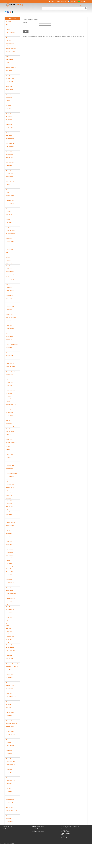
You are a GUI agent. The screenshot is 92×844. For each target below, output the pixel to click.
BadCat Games (9, 116)
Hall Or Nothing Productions (11, 379)
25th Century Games (10, 45)
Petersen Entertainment (11, 587)
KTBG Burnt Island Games (11, 442)
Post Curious (8, 614)
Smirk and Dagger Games (11, 696)
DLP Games (8, 257)
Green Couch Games (10, 369)
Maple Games (9, 495)
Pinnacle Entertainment (10, 595)
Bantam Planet (9, 119)
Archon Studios (9, 86)
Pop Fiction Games (10, 609)
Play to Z (8, 606)
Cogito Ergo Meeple (10, 203)
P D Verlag (8, 560)
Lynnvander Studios (10, 484)
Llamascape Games (10, 465)
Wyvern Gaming (9, 821)
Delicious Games (9, 249)
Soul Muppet (8, 701)
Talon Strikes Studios (10, 737)
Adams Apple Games (10, 51)
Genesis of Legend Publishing (12, 344)
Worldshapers (9, 815)
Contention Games (10, 208)
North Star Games (9, 549)
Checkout (83, 1)
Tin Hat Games (9, 772)
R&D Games (8, 625)
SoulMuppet (8, 704)
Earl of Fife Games (10, 276)
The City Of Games (10, 745)
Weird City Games (9, 807)
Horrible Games (9, 393)
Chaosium (8, 189)
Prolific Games (9, 617)
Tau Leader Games (10, 739)
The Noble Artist (9, 753)
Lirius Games (8, 462)
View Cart (73, 1)
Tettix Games (8, 742)
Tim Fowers (8, 766)
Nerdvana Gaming (9, 538)
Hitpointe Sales (9, 388)
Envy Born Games (9, 282)
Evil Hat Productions (10, 284)
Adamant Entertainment (11, 48)
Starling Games (9, 715)
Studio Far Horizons (10, 731)
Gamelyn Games (9, 336)
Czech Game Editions (10, 230)
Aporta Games (9, 75)
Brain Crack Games (10, 151)
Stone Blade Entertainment (11, 718)
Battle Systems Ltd (10, 121)
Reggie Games (9, 639)
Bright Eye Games (9, 157)
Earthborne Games (10, 279)
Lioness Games (9, 460)
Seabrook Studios (9, 674)
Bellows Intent (9, 124)
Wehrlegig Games (9, 804)
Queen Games (9, 623)
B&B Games (8, 108)
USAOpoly (8, 794)
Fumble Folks (9, 320)
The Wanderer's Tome (10, 761)
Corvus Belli (8, 211)
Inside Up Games (9, 409)
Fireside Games (9, 298)
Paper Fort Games (9, 571)
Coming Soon (8, 14)
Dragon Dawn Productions (11, 265)
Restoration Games (10, 644)
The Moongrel (9, 750)
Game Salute (8, 333)
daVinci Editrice (9, 235)
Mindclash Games (9, 514)
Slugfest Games (9, 693)
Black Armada (9, 135)
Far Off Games (9, 293)
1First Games (9, 40)
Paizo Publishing (9, 566)
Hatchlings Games (9, 382)
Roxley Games (9, 669)
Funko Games (9, 325)
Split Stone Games (10, 712)
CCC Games (8, 184)
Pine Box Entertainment (11, 593)
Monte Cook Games (10, 525)
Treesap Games (9, 777)
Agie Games (8, 54)
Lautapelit (8, 449)
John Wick (8, 417)
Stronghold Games (10, 726)
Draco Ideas (8, 260)
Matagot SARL (9, 500)
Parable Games (9, 574)
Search (78, 5)
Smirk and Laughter (10, 699)
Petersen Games (9, 590)
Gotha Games (9, 358)
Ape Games (8, 73)
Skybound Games (9, 688)
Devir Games (8, 254)
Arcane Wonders (9, 81)
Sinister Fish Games (10, 685)
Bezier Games (9, 130)
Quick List (25, 14)
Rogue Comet (9, 655)
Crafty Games (9, 214)
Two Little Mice (9, 783)
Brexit (7, 24)
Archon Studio (9, 83)
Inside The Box (9, 407)
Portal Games (9, 612)
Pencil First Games (10, 582)
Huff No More (8, 396)
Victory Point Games (10, 799)
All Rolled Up (8, 56)
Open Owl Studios (9, 555)
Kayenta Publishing (10, 426)
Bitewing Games (9, 132)
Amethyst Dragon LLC (10, 64)
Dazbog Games (9, 238)
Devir (7, 252)
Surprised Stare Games (10, 734)
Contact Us (74, 5)
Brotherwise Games (10, 159)
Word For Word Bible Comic (11, 810)
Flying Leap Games (10, 306)
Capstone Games (9, 176)
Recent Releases (16, 14)
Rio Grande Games (10, 647)
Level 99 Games (9, 454)
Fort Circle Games (9, 314)
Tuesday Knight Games (10, 780)
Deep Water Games (10, 246)
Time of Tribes (9, 769)
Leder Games (9, 451)
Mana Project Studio (10, 492)
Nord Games (8, 546)
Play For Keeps (9, 601)
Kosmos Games (9, 439)
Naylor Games (9, 533)
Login (58, 1)
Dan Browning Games (10, 233)
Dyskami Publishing (10, 274)
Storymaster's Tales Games (11, 723)
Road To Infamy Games (11, 650)
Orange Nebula (9, 557)
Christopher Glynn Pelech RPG (12, 197)
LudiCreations (9, 479)
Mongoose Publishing (10, 522)
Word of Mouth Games (10, 813)
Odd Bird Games (9, 552)
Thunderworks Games (10, 764)
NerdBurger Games (10, 536)
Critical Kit (8, 219)
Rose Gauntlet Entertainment (12, 663)
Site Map (33, 830)
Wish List (63, 1)
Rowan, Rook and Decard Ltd (12, 666)
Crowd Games (9, 222)
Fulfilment (8, 29)
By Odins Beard (9, 165)
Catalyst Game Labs (10, 181)
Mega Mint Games (9, 506)
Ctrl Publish (8, 225)
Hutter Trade (8, 398)
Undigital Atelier (9, 791)
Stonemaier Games (10, 720)
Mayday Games (9, 503)
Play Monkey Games (10, 604)
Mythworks (8, 530)
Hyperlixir (8, 401)
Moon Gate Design (10, 528)
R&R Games (8, 628)
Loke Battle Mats (9, 468)
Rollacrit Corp (9, 661)
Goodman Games (9, 355)
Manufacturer (33, 14)
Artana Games (9, 97)
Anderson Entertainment (11, 67)
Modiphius (8, 519)
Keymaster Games (10, 428)
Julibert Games (9, 423)
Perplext (7, 585)
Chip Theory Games (10, 195)
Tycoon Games (9, 785)
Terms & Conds (67, 5)
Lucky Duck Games (10, 476)
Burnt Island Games (10, 162)
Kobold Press (8, 434)
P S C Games (9, 563)
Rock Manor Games (10, 652)
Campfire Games (9, 170)
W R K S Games (9, 802)
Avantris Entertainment (10, 102)
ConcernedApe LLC (10, 206)
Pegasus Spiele (9, 579)
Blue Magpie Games (10, 143)
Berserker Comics (9, 127)
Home (52, 1)
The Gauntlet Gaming (10, 747)
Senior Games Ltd (9, 677)
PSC (7, 620)
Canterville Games (9, 173)
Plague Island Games (10, 598)
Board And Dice (9, 149)
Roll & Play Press (9, 658)
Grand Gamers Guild (10, 363)
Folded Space (9, 309)
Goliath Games (9, 350)
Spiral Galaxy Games (10, 709)
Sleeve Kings (8, 690)
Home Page (8, 21)
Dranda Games (9, 268)
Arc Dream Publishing (10, 78)
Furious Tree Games (10, 328)
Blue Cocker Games (10, 138)
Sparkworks (8, 707)
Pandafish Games (9, 568)
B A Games (8, 105)
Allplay (7, 62)
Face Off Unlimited (10, 290)
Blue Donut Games (10, 140)
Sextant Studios (9, 680)
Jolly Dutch (8, 420)
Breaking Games (9, 154)
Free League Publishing (11, 317)
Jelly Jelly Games (9, 415)
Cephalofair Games (10, 187)
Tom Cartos (8, 775)
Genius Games (9, 347)
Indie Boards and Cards (11, 404)
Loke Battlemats (9, 470)
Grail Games (8, 360)
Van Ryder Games (9, 796)
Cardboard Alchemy (10, 178)
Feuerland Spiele (9, 295)
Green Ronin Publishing (11, 371)
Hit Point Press (9, 385)
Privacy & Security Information (38, 831)
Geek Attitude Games (10, 341)
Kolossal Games (9, 436)
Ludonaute (8, 481)
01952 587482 (64, 830)
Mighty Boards (9, 511)
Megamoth (8, 509)
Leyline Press (9, 457)
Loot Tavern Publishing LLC (11, 473)
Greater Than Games (10, 366)
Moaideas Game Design (11, 517)
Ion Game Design (9, 412)
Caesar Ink (8, 168)
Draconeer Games (9, 263)
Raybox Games (9, 631)
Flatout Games (9, 301)
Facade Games (9, 287)
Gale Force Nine (9, 331)
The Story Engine (9, 758)
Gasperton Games (9, 339)
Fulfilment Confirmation (10, 32)
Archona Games (9, 89)
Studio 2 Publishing (10, 728)
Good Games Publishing (11, 352)
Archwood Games (9, 92)
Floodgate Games (9, 303)
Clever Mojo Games (10, 200)
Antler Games (9, 70)
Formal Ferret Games (10, 311)
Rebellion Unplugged (10, 633)
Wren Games (8, 818)
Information (8, 35)
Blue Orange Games (10, 146)
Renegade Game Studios (11, 642)
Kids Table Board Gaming (11, 431)
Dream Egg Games (10, 271)
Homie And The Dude (10, 390)
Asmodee (8, 100)
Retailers (8, 37)
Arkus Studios (9, 94)
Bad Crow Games (9, 113)
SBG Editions (8, 671)
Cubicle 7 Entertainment (11, 227)
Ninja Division (9, 541)
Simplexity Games (9, 682)
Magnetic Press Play (10, 487)
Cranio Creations (9, 216)
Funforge (8, 322)
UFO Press (8, 788)
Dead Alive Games (10, 241)
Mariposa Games (9, 498)
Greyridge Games (9, 374)
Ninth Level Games (10, 544)
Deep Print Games (9, 244)
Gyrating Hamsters (10, 377)
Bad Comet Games (10, 111)
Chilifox (7, 192)
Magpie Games (9, 490)
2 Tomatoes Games (10, 43)
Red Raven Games (10, 636)
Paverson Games (9, 576)
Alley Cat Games (9, 59)
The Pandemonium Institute (11, 756)
